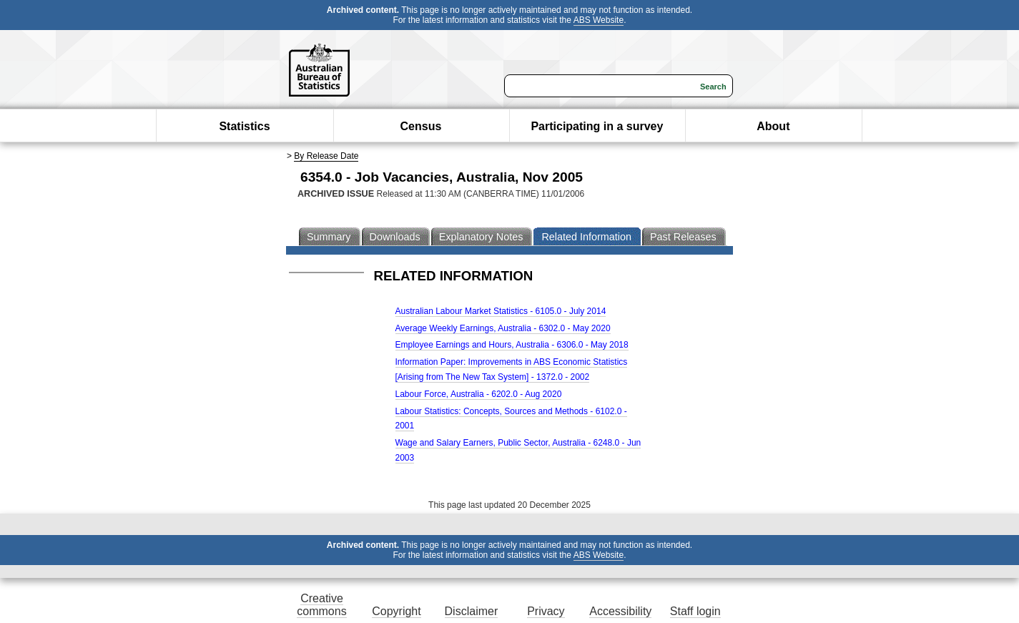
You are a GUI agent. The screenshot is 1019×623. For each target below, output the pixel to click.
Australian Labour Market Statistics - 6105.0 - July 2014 (500, 311)
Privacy (545, 611)
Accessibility (620, 611)
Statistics (244, 126)
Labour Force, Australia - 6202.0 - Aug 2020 (478, 394)
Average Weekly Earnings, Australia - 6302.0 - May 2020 (503, 328)
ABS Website (599, 20)
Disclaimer (471, 611)
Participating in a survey (597, 126)
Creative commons (321, 604)
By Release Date (326, 156)
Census (421, 126)
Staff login (695, 611)
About (773, 126)
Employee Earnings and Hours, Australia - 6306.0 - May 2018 (512, 345)
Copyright (396, 611)
